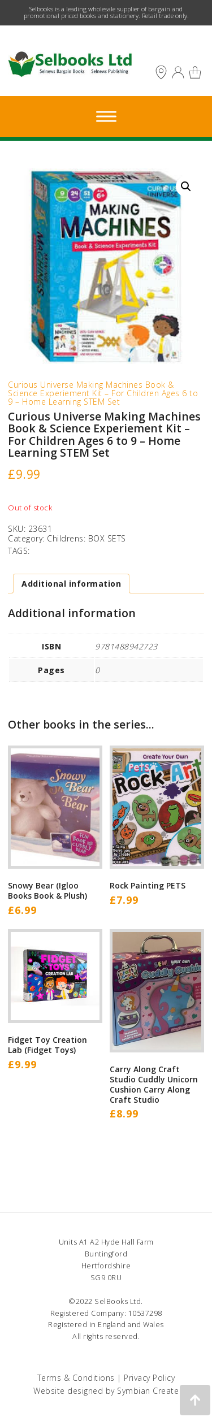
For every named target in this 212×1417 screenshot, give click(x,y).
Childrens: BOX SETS (86, 538)
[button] (186, 186)
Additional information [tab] (71, 583)
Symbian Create (148, 1390)
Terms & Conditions (76, 1377)
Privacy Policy (149, 1377)
